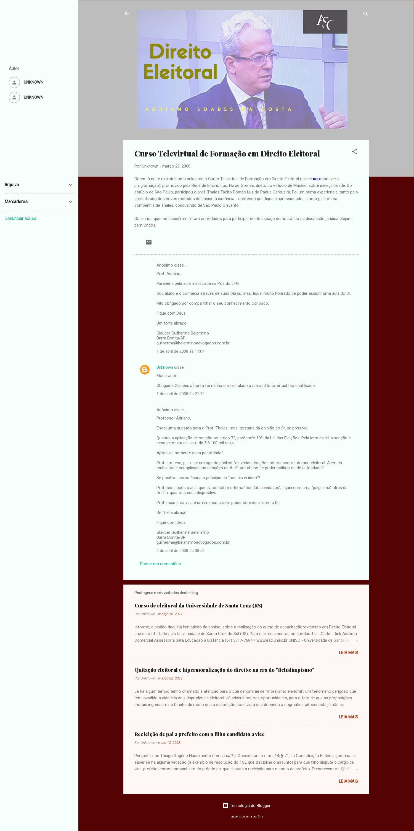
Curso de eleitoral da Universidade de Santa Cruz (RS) (198, 605)
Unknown (164, 367)
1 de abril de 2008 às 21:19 (180, 393)
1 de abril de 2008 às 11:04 (180, 351)
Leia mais (348, 652)
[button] (354, 152)
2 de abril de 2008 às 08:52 (180, 550)
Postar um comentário (160, 563)
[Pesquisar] (365, 15)
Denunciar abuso (20, 218)
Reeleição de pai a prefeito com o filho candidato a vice (199, 734)
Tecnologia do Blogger (246, 805)
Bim (260, 816)
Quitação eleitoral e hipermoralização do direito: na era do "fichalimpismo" (224, 670)
